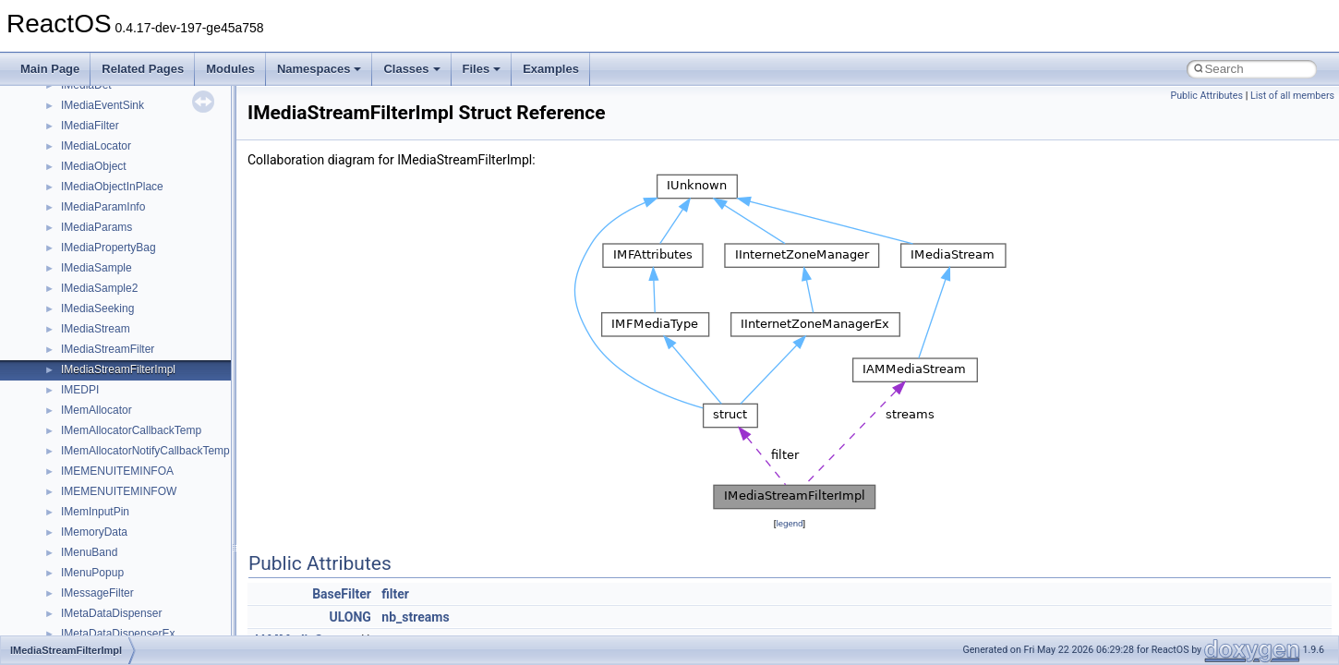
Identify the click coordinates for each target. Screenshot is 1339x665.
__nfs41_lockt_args (109, 129)
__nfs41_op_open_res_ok (125, 373)
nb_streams (415, 617)
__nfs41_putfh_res (106, 495)
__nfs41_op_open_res (116, 352)
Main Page (49, 69)
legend (789, 523)
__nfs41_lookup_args (114, 210)
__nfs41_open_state (111, 393)
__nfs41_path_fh (102, 454)
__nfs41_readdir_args (115, 596)
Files (482, 69)
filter (395, 593)
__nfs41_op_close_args (119, 291)
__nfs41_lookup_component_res (141, 251)
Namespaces (319, 69)
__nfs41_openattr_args (118, 413)
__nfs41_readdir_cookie (120, 617)
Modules (230, 69)
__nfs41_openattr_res (115, 434)
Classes (411, 69)
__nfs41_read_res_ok (114, 576)
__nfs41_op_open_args (119, 332)
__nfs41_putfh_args (110, 474)
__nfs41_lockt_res (106, 149)
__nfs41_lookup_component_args (144, 230)
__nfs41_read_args (108, 535)
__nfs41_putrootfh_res (116, 515)
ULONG (349, 617)
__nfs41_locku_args (110, 169)
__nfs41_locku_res (107, 190)
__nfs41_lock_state (108, 109)
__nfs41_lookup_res (111, 271)
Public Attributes (1206, 96)
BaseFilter (341, 593)
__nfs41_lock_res (104, 88)
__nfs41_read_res (106, 556)
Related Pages (143, 69)
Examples (551, 69)
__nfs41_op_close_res (117, 312)
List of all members (1292, 96)
